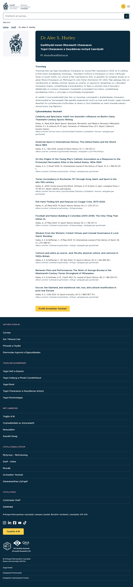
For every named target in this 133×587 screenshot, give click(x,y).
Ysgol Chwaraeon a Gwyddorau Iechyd (23, 391)
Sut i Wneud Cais (11, 339)
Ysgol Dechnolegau (13, 397)
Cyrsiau (7, 332)
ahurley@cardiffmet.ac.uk (54, 55)
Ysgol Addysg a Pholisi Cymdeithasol (22, 378)
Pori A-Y (6, 22)
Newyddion (9, 429)
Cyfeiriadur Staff (11, 500)
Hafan (6, 27)
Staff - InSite (9, 461)
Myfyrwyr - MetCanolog (15, 455)
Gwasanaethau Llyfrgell (15, 481)
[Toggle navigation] (128, 6)
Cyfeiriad (8, 507)
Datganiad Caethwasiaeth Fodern (16, 578)
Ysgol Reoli (8, 384)
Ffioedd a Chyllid (12, 346)
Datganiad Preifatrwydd (12, 573)
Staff (13, 27)
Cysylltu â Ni (13, 531)
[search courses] (126, 16)
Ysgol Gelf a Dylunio (13, 371)
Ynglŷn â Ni (9, 416)
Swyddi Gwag (10, 436)
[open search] (123, 6)
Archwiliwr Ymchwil (13, 475)
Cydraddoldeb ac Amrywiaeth (18, 423)
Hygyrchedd (7, 568)
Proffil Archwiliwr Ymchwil (53, 308)
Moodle (7, 468)
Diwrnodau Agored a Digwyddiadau (21, 352)
